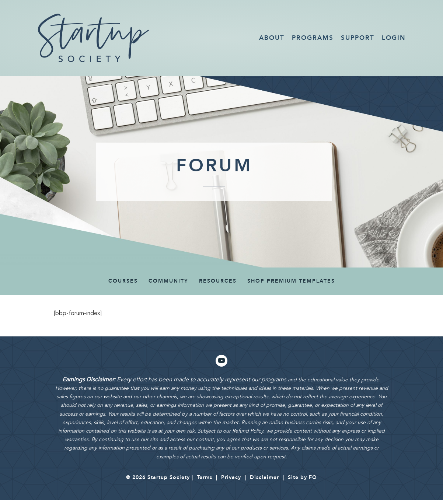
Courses (123, 280)
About (272, 38)
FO (313, 477)
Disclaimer (264, 477)
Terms (204, 477)
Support (357, 38)
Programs (313, 38)
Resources (218, 280)
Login (394, 38)
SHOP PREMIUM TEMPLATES (291, 280)
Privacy (231, 477)
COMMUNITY (168, 280)
